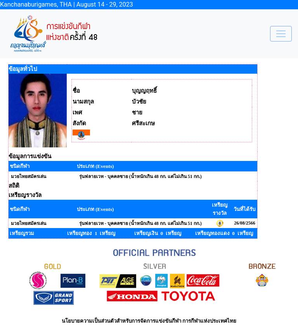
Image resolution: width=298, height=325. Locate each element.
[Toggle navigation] (281, 33)
